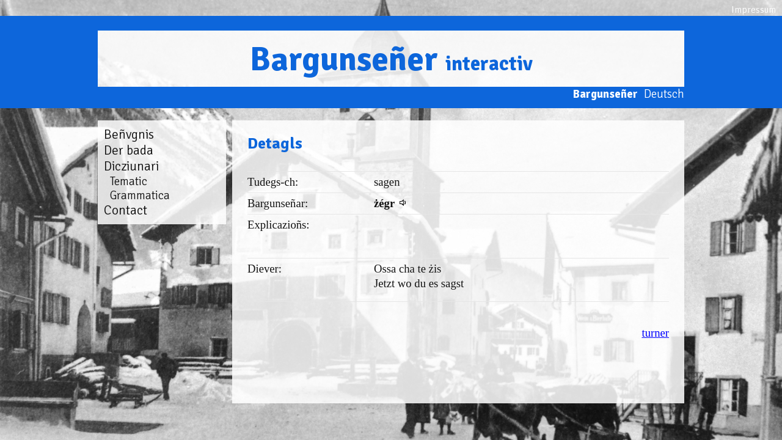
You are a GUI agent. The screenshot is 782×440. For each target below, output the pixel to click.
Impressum (753, 9)
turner (655, 332)
